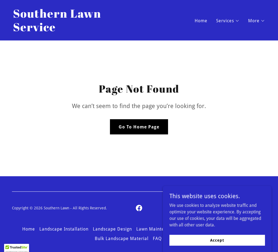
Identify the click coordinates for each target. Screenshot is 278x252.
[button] (227, 21)
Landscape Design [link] (112, 229)
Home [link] (201, 20)
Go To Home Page (139, 127)
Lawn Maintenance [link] (156, 229)
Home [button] (28, 229)
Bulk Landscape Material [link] (122, 238)
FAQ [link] (157, 238)
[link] (74, 29)
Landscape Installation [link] (64, 229)
